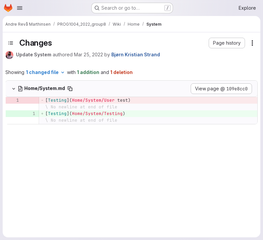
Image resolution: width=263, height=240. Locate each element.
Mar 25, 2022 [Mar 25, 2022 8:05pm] (88, 54)
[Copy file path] (70, 89)
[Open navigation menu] (19, 8)
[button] (227, 43)
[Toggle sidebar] (10, 43)
